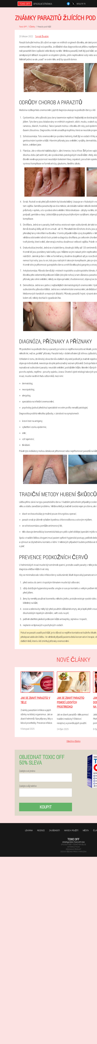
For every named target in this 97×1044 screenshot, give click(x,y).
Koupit (46, 807)
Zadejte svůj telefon (28, 786)
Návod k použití (71, 830)
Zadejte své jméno (27, 771)
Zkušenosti (54, 830)
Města (86, 830)
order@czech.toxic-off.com (73, 842)
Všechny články (73, 741)
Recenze (41, 830)
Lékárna (29, 830)
